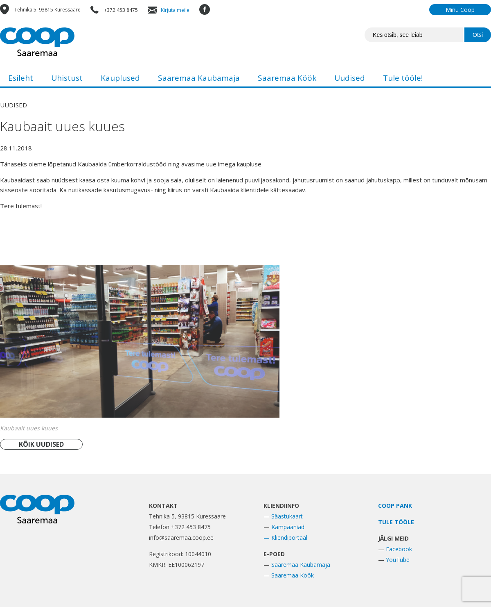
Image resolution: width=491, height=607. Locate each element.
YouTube (398, 560)
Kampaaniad (287, 527)
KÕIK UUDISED (41, 444)
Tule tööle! (403, 78)
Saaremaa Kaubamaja (199, 78)
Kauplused (120, 78)
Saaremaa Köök (287, 78)
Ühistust (67, 78)
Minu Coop (460, 10)
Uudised (349, 78)
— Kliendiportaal (285, 537)
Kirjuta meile (175, 10)
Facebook (399, 549)
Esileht (20, 78)
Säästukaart (287, 516)
